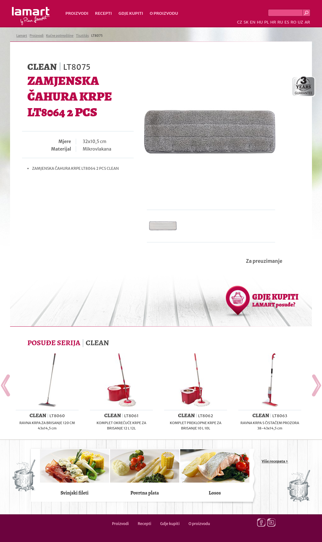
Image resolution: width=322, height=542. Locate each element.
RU (280, 22)
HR (273, 22)
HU (260, 22)
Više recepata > (275, 461)
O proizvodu (164, 13)
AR (307, 22)
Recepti (103, 13)
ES (287, 22)
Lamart (31, 16)
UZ (300, 22)
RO (293, 22)
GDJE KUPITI (275, 299)
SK (245, 22)
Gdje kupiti (131, 13)
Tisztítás (82, 36)
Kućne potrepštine (60, 36)
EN (253, 22)
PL (266, 22)
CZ (239, 22)
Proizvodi (76, 13)
